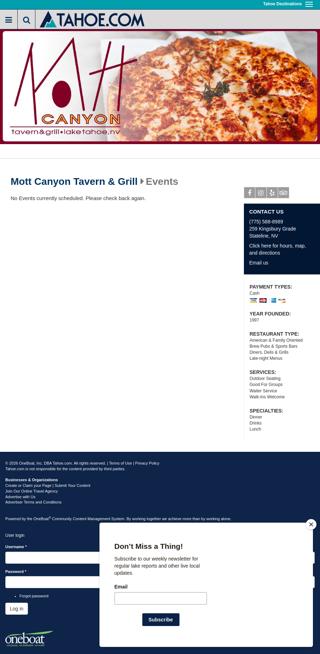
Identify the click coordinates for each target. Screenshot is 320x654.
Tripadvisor (283, 194)
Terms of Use (120, 463)
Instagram (261, 194)
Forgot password (33, 596)
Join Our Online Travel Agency (31, 491)
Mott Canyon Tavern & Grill (74, 181)
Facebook (249, 194)
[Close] (311, 524)
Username (16, 547)
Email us (258, 263)
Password (15, 571)
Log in (16, 609)
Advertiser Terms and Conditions (33, 502)
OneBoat (42, 519)
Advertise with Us (20, 497)
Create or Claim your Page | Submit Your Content (47, 485)
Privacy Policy (147, 463)
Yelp (272, 194)
